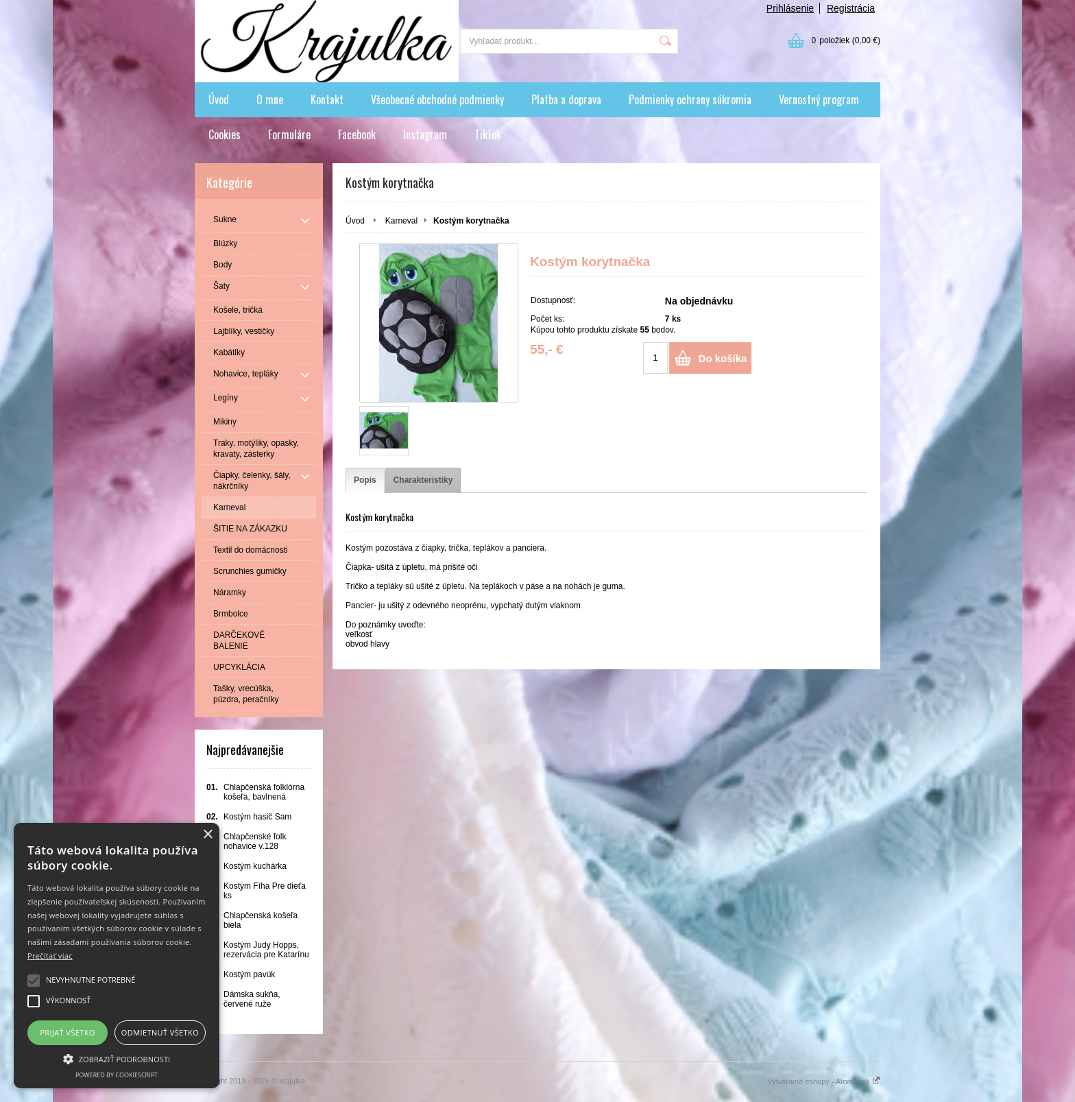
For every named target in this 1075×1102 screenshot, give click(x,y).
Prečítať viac (50, 955)
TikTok (487, 134)
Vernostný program (819, 99)
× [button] (207, 835)
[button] (116, 1058)
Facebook (357, 134)
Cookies (224, 134)
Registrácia (851, 8)
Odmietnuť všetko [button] (160, 1032)
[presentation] (365, 480)
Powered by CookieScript (116, 1074)
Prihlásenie (790, 8)
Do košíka (723, 358)
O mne (269, 99)
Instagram (425, 134)
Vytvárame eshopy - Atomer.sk (823, 1081)
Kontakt (327, 99)
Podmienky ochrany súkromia (690, 99)
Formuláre (289, 134)
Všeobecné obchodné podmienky (437, 99)
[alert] (116, 955)
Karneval (401, 221)
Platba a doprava (566, 99)
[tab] (365, 480)
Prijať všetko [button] (67, 1032)
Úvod (218, 99)
